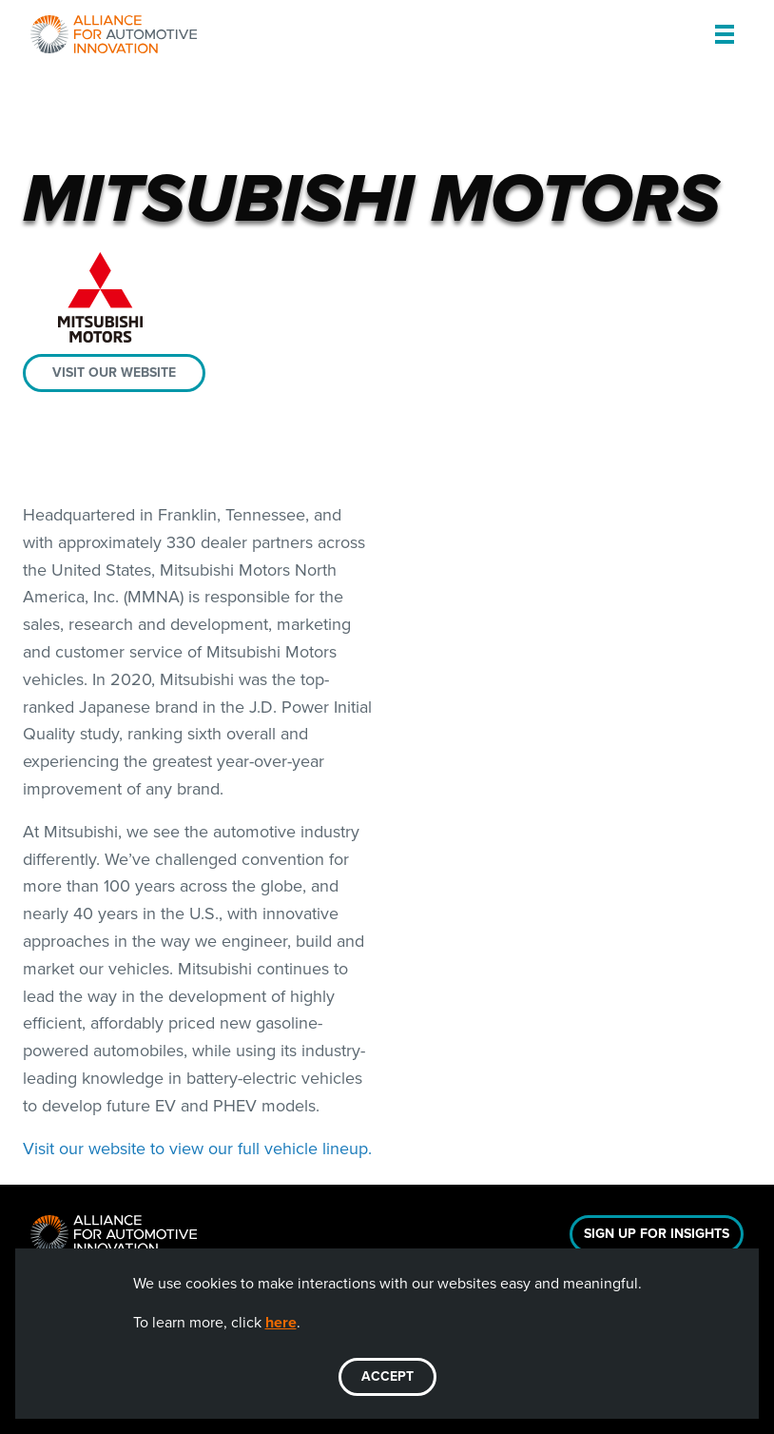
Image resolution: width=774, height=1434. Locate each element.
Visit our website (114, 373)
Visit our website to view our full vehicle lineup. (197, 1148)
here (281, 1322)
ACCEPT (387, 1376)
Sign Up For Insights (656, 1234)
